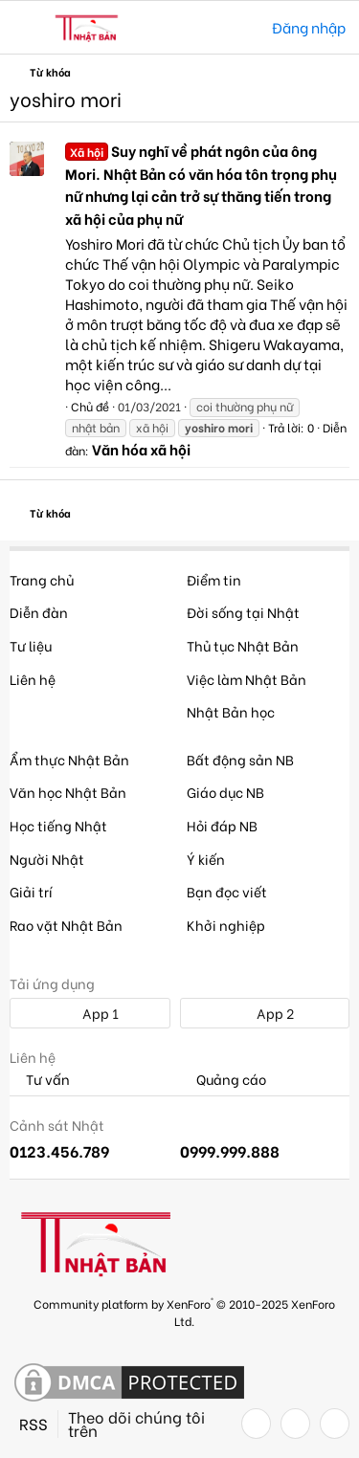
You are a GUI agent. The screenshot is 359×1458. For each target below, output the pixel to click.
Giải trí (31, 891)
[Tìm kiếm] (243, 27)
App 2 (265, 1013)
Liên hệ (33, 679)
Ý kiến (206, 859)
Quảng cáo (223, 1079)
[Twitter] (295, 1423)
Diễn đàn (39, 612)
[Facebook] (256, 1423)
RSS (33, 1423)
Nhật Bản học (231, 711)
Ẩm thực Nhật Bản (69, 759)
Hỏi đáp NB (222, 825)
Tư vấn (40, 1079)
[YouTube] (334, 1423)
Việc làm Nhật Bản (246, 679)
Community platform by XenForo (184, 1311)
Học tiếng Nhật (58, 825)
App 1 (90, 1013)
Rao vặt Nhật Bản (66, 925)
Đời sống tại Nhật (243, 612)
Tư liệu (31, 645)
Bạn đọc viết (227, 891)
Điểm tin (214, 579)
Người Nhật (47, 859)
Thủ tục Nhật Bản (243, 645)
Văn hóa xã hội (141, 448)
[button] (26, 28)
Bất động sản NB (240, 759)
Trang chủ (42, 579)
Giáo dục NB (225, 792)
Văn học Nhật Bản (68, 792)
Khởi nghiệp (226, 925)
